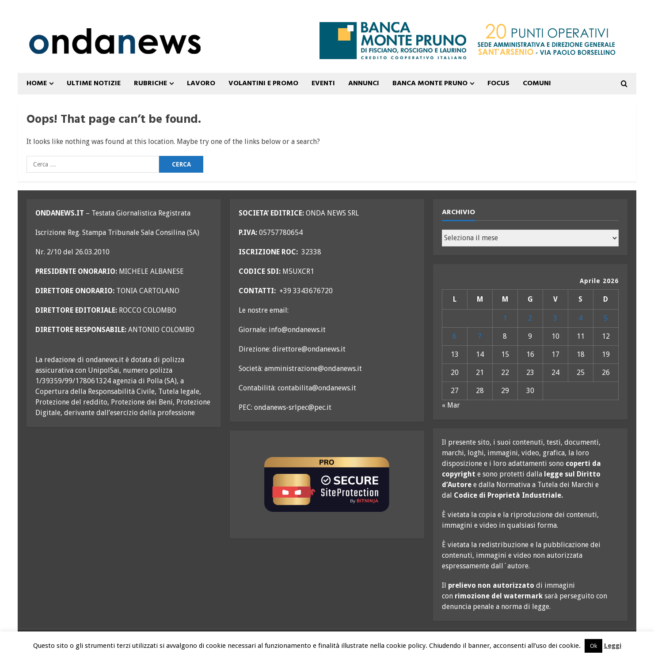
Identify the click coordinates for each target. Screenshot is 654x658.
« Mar (451, 405)
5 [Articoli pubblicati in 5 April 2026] (606, 318)
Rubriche (150, 83)
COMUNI (537, 83)
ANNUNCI (363, 83)
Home (37, 83)
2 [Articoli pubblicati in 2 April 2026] (530, 318)
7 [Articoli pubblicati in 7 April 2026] (480, 336)
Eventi (323, 83)
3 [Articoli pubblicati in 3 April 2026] (555, 318)
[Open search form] (624, 84)
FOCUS (498, 83)
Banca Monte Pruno (430, 83)
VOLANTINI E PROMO (263, 83)
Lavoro (201, 83)
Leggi (612, 646)
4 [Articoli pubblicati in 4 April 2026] (580, 318)
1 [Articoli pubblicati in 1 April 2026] (505, 318)
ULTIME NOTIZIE (94, 83)
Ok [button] (593, 646)
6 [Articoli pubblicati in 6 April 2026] (454, 336)
